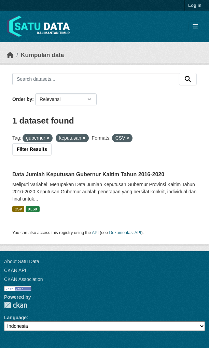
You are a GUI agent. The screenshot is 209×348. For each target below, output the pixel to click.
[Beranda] (10, 55)
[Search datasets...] (95, 79)
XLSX (32, 209)
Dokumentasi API (125, 232)
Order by (22, 99)
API (95, 232)
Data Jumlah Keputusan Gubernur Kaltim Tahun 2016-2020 (88, 174)
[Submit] (188, 79)
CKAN (15, 305)
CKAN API (15, 270)
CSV (18, 209)
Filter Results (32, 149)
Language (15, 317)
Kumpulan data (42, 55)
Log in (194, 5)
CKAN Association (23, 279)
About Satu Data (21, 261)
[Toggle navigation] (195, 26)
